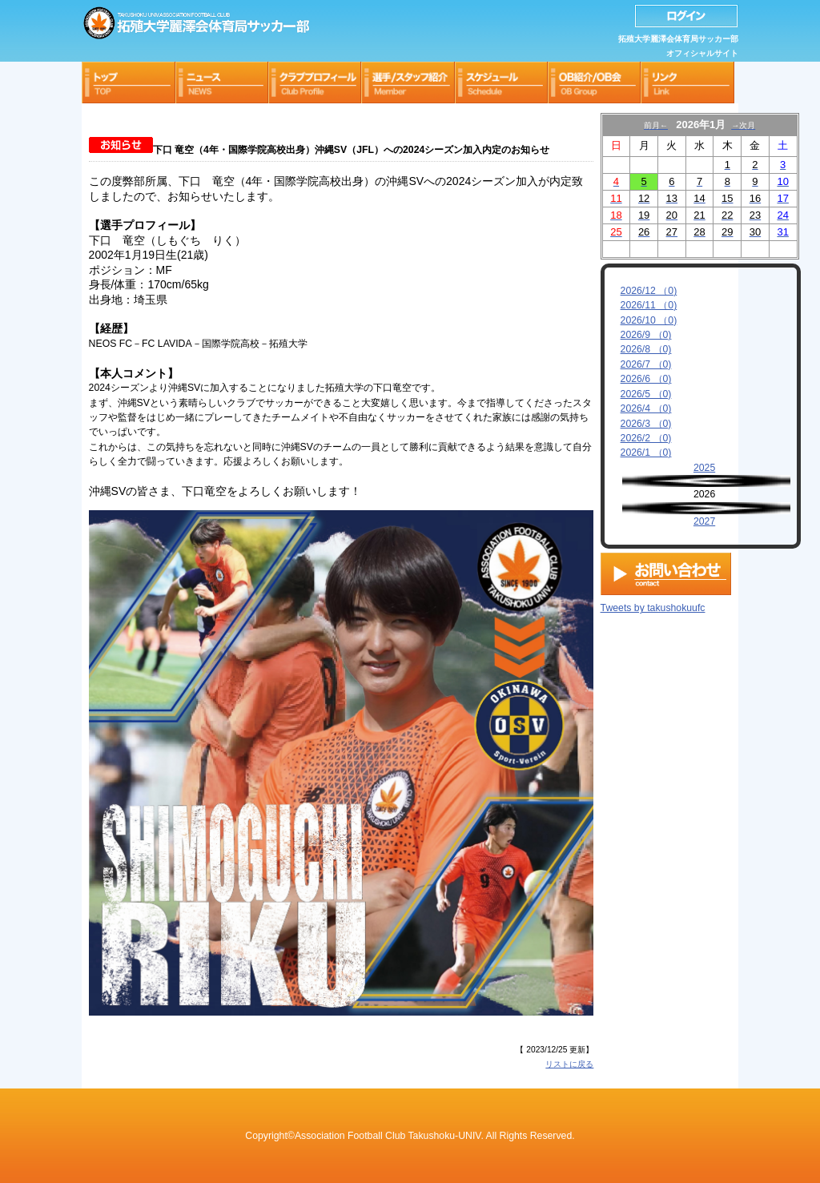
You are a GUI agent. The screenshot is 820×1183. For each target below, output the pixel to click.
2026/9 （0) (646, 334)
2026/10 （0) (649, 320)
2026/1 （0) (646, 452)
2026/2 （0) (646, 438)
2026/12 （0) (649, 290)
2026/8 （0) (646, 349)
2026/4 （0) (646, 408)
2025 (704, 467)
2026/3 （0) (646, 423)
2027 (704, 521)
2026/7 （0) (646, 364)
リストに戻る (569, 1064)
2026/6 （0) (646, 378)
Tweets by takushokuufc (653, 604)
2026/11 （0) (649, 305)
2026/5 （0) (646, 394)
